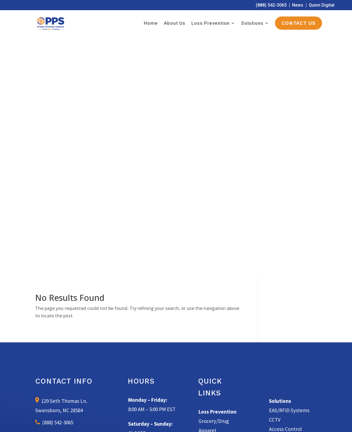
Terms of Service (204, 421)
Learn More (176, 331)
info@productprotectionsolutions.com (69, 201)
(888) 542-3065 (271, 5)
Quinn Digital (321, 5)
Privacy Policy (233, 421)
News (297, 5)
